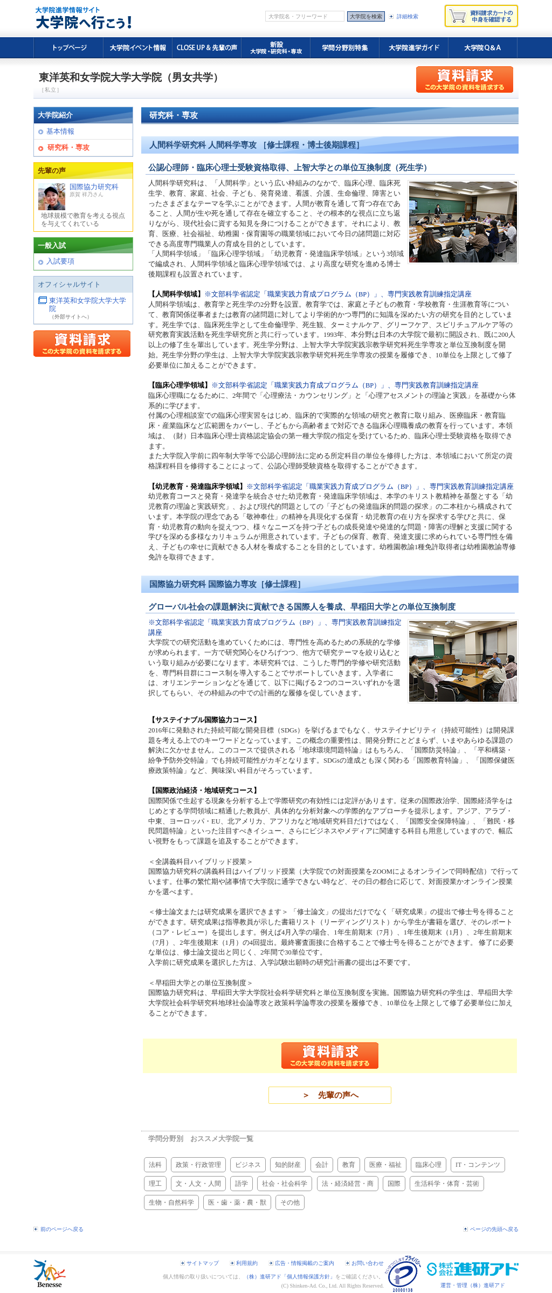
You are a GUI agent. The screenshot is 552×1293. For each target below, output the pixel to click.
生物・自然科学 (171, 1202)
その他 (290, 1202)
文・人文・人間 (198, 1183)
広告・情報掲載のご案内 (304, 1263)
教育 (348, 1164)
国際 (394, 1183)
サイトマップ (203, 1263)
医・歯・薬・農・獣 (237, 1202)
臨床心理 (428, 1164)
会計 (321, 1164)
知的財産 (288, 1164)
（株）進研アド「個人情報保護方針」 (289, 1277)
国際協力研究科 (83, 205)
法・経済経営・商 (348, 1183)
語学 (241, 1183)
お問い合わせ (367, 1263)
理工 (155, 1183)
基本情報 (60, 131)
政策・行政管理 (198, 1164)
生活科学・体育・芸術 (447, 1183)
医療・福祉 (385, 1164)
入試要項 (60, 261)
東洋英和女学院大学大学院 (87, 305)
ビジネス (248, 1164)
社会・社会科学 (284, 1183)
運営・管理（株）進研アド (472, 1285)
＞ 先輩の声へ (330, 1095)
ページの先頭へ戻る (494, 1229)
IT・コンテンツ (478, 1164)
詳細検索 (407, 16)
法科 (155, 1164)
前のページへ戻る (62, 1229)
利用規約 (247, 1263)
